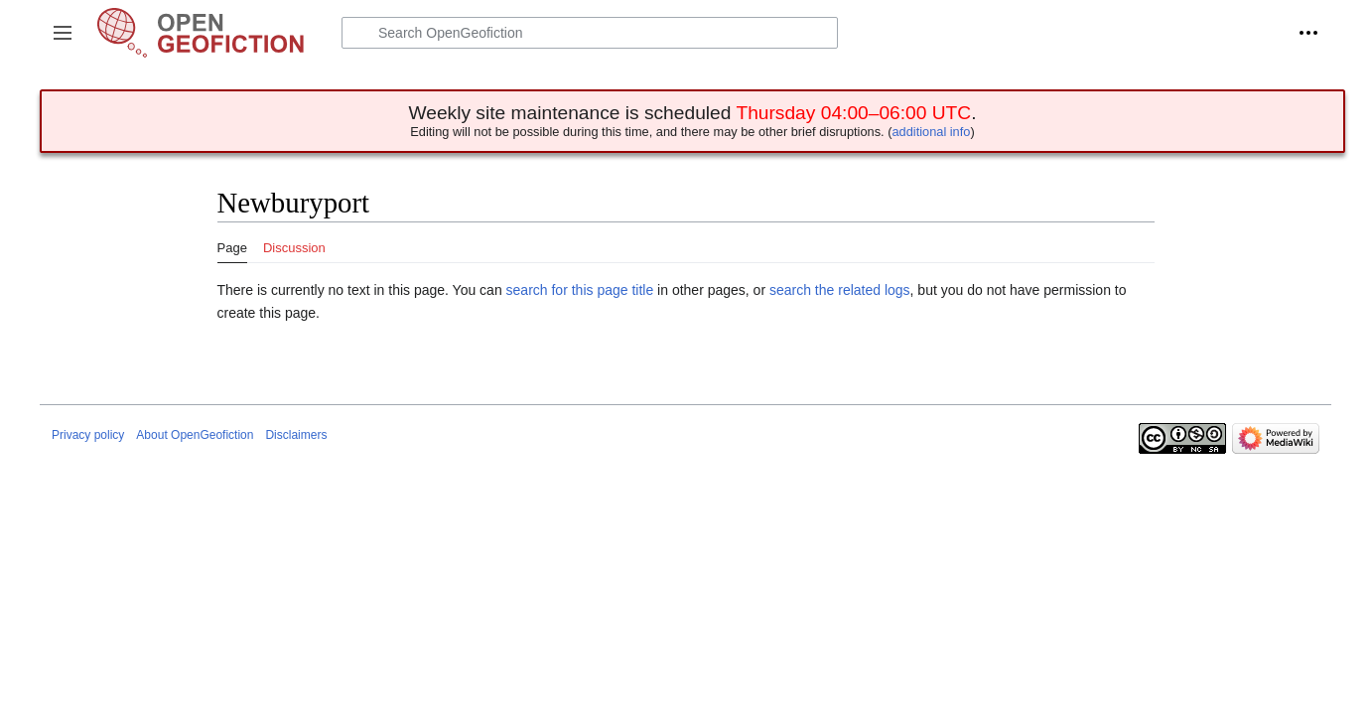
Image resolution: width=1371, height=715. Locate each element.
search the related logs (839, 290)
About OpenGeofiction (194, 435)
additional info (930, 131)
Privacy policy (88, 435)
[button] (62, 33)
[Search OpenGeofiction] (590, 33)
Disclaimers (296, 435)
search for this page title (580, 290)
